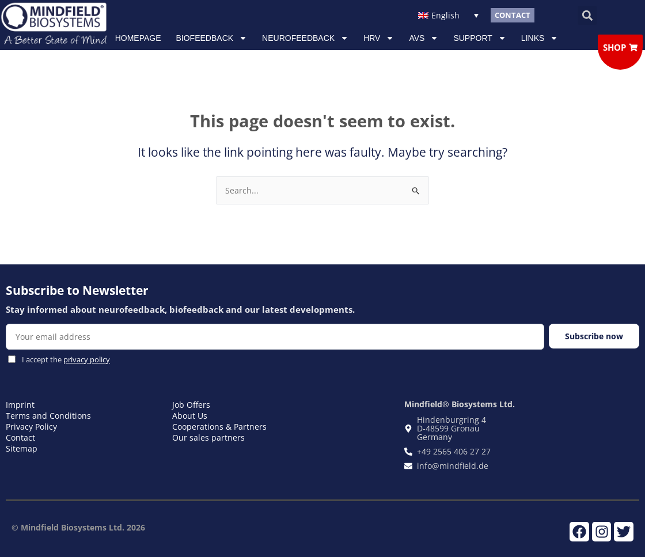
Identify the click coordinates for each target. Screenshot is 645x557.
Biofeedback (212, 38)
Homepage (138, 38)
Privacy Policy (31, 426)
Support (479, 38)
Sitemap (21, 448)
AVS (423, 38)
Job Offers (191, 404)
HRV (378, 38)
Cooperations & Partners (219, 426)
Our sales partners (208, 437)
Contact (20, 437)
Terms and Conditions (48, 415)
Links (539, 38)
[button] (587, 15)
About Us (189, 415)
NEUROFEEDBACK (305, 38)
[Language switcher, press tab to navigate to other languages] (448, 15)
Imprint (20, 404)
